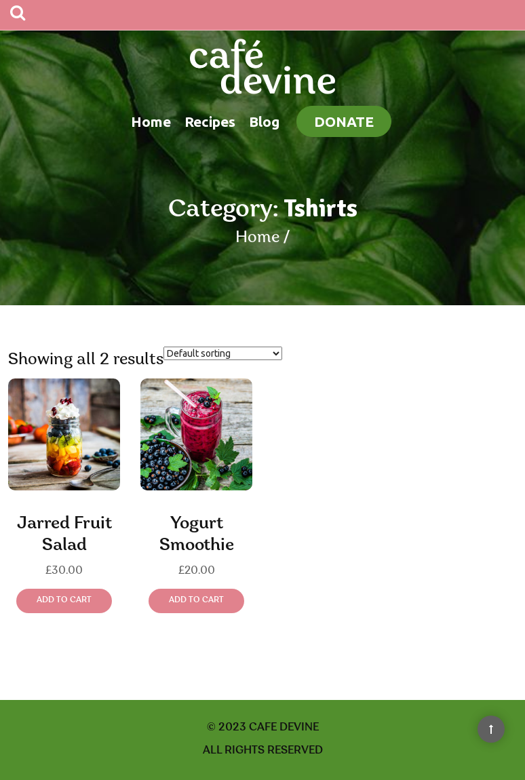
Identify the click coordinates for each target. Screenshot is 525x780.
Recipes (209, 121)
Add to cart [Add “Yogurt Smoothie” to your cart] (196, 600)
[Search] (17, 14)
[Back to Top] (491, 729)
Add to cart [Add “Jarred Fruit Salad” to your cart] (64, 600)
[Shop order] (222, 353)
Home (151, 121)
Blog (264, 121)
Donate (344, 121)
